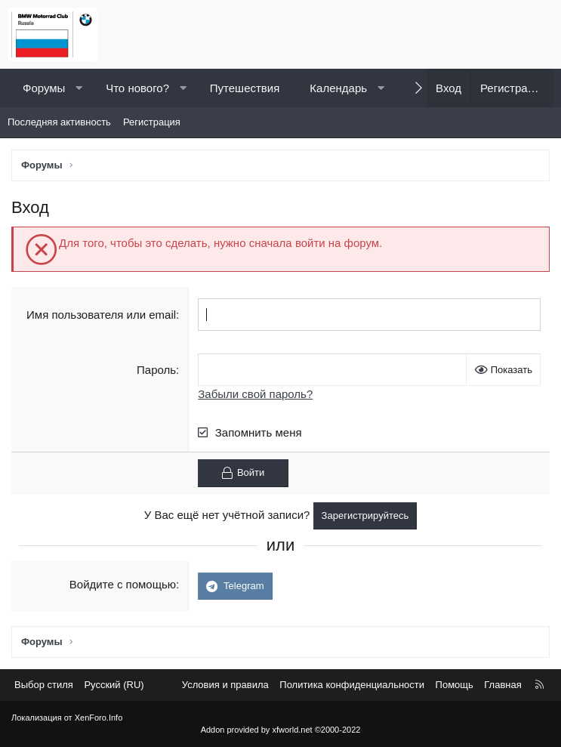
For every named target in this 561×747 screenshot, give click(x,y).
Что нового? (137, 88)
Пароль (156, 369)
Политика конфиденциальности (351, 684)
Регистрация (151, 122)
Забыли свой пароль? (255, 393)
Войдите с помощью (122, 584)
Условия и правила (225, 684)
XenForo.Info (99, 717)
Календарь (338, 88)
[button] (79, 88)
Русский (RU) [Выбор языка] (113, 684)
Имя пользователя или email (101, 314)
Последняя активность (59, 122)
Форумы (44, 88)
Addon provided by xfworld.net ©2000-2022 (281, 729)
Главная (502, 684)
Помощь (454, 684)
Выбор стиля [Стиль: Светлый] (43, 684)
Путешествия (245, 88)
